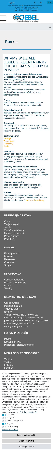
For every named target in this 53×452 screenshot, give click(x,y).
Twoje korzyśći (11, 224)
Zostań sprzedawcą (14, 230)
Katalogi (7, 138)
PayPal (10, 423)
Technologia (9, 141)
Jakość (7, 227)
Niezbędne (11, 415)
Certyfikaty (8, 144)
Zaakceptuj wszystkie (26, 435)
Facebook (9, 368)
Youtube (8, 359)
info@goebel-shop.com (26, 10)
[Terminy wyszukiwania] (23, 26)
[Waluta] (11, 2)
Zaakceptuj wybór (26, 447)
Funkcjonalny (12, 426)
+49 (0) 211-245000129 (26, 8)
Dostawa (8, 256)
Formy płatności (12, 253)
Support (8, 265)
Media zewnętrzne (15, 421)
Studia (6, 146)
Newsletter (9, 259)
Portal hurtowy (11, 236)
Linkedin (8, 365)
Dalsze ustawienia (10, 429)
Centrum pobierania (14, 279)
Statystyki (11, 418)
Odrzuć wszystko (26, 441)
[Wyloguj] (35, 2)
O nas (7, 221)
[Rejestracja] (41, 2)
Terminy (8, 288)
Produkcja (9, 239)
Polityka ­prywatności (28, 412)
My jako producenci (14, 233)
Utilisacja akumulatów (15, 282)
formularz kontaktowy (35, 200)
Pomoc (7, 285)
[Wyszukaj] (49, 26)
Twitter (7, 362)
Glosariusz (9, 262)
